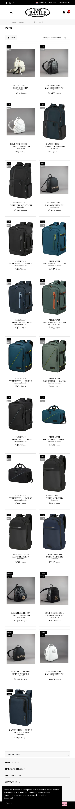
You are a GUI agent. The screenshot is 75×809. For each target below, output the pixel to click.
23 (66, 37)
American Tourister (20, 266)
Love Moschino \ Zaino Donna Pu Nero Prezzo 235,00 (20, 615)
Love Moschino (54, 90)
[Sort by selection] (52, 37)
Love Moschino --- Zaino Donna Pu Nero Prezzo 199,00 (54, 205)
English (41, 2)
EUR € (52, 2)
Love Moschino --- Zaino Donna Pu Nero (54, 88)
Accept (9, 803)
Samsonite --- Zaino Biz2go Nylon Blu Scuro (54, 146)
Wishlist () (64, 2)
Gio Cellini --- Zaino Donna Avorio (21, 88)
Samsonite (54, 148)
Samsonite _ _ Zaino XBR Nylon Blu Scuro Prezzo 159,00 (20, 732)
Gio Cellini (20, 90)
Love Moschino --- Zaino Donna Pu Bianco (20, 146)
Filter (11, 37)
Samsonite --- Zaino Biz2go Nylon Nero (21, 205)
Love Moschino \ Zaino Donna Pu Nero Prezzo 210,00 (54, 615)
